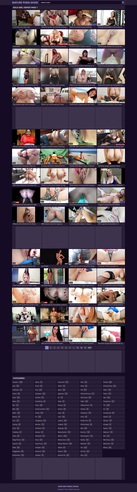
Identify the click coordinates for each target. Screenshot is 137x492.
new (84, 382)
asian (16, 397)
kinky (61, 401)
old (84, 389)
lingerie (62, 424)
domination (18, 455)
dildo (16, 447)
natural (62, 451)
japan (61, 389)
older (84, 401)
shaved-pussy (109, 386)
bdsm (16, 413)
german (39, 424)
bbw (15, 409)
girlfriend (40, 428)
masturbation (64, 432)
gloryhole (40, 436)
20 (81, 347)
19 (77, 347)
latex (61, 413)
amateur (17, 382)
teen (106, 397)
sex (84, 447)
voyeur (107, 428)
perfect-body (86, 424)
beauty (16, 416)
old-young (86, 397)
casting (16, 424)
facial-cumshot (42, 409)
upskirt (107, 416)
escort (39, 386)
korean (62, 409)
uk (106, 409)
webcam (108, 432)
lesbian (62, 420)
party (84, 416)
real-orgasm (87, 436)
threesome (108, 401)
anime (16, 393)
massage (62, 428)
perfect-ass (86, 420)
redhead (85, 443)
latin (61, 416)
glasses (39, 432)
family (39, 413)
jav (60, 397)
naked (61, 447)
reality (85, 439)
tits (106, 405)
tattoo (107, 393)
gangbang (40, 420)
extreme (39, 397)
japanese (63, 393)
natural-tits (63, 455)
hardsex (39, 455)
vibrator (107, 420)
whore (107, 447)
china (16, 436)
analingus (17, 389)
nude (84, 386)
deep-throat (18, 439)
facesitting (40, 401)
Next (89, 347)
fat (38, 416)
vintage (107, 424)
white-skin (108, 443)
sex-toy (85, 451)
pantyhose (86, 413)
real (84, 428)
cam (15, 420)
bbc (15, 405)
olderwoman (86, 405)
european (40, 393)
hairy (39, 439)
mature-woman (65, 443)
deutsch (16, 443)
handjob (40, 447)
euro (38, 389)
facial (39, 405)
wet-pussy (108, 439)
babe (16, 401)
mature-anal (64, 439)
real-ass (85, 432)
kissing (62, 405)
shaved (107, 382)
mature (62, 436)
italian (61, 386)
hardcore (40, 451)
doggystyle (18, 451)
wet (106, 436)
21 (85, 347)
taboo (107, 389)
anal (15, 386)
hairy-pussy (41, 443)
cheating (17, 432)
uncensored (108, 413)
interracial (63, 382)
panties (85, 409)
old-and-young (87, 393)
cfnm (15, 428)
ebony (39, 382)
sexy (84, 455)
